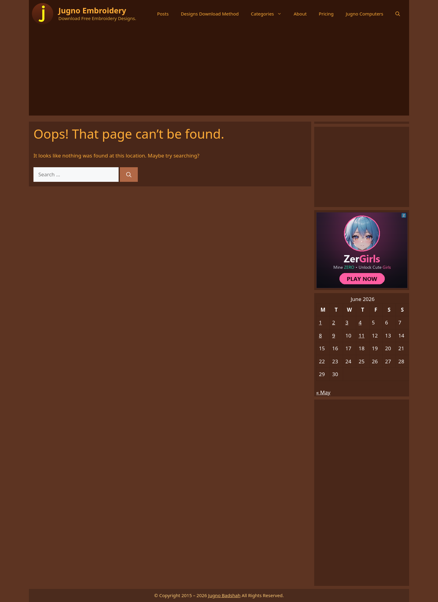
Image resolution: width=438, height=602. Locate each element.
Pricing (326, 14)
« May (323, 392)
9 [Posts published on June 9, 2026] (333, 335)
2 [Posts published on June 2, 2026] (333, 322)
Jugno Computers (364, 14)
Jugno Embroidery (92, 10)
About (300, 14)
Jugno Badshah (224, 595)
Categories (269, 14)
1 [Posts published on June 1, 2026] (320, 322)
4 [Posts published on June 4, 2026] (360, 322)
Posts (163, 14)
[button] (397, 14)
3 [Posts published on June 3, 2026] (347, 322)
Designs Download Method (209, 14)
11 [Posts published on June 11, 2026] (361, 335)
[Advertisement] (218, 73)
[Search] (129, 174)
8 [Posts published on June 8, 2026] (320, 335)
